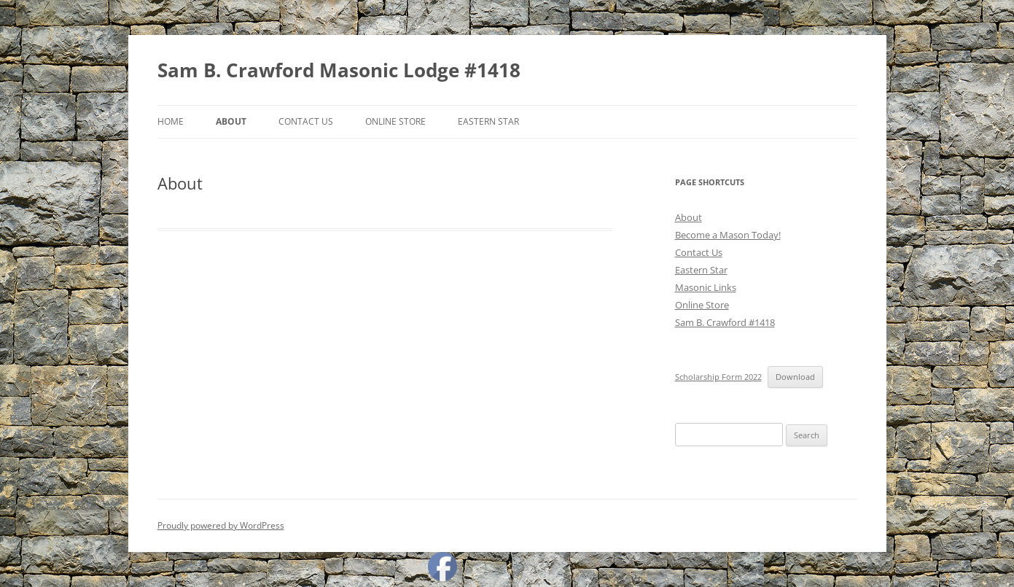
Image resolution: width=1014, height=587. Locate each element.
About (231, 121)
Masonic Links (705, 287)
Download (795, 376)
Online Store (395, 121)
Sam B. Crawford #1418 (725, 322)
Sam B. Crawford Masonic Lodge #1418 (338, 70)
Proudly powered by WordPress (220, 525)
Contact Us (305, 121)
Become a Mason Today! (728, 234)
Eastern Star (488, 121)
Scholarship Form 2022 (718, 376)
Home (170, 121)
